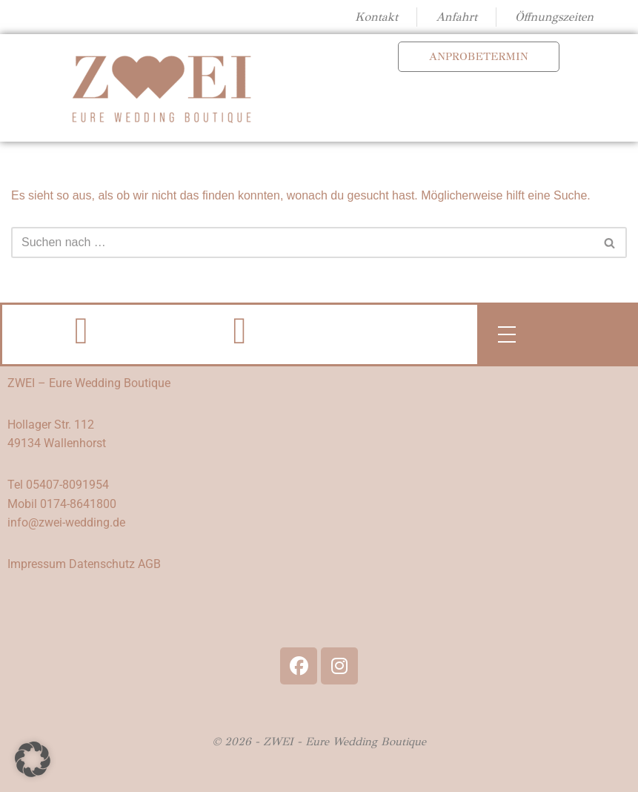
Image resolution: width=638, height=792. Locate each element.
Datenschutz (102, 564)
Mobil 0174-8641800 (61, 504)
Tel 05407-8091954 (58, 485)
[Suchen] (302, 242)
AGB (149, 564)
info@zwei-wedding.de (66, 522)
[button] (32, 759)
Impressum (36, 564)
